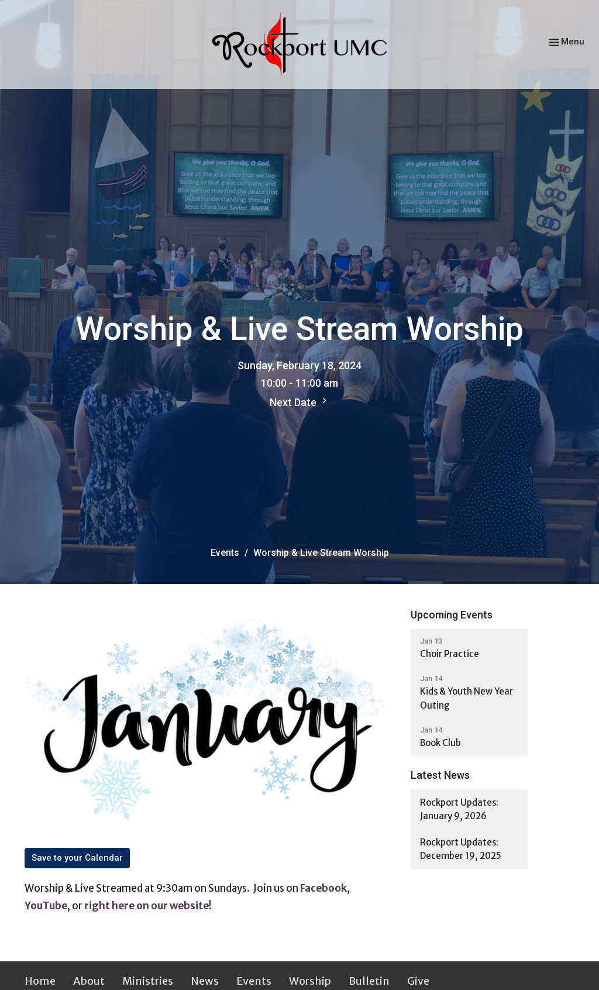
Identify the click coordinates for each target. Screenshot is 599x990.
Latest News (440, 775)
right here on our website (146, 905)
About (89, 981)
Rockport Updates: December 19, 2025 (460, 849)
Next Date (300, 401)
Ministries (147, 981)
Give (418, 981)
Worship (310, 981)
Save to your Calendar (77, 857)
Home (40, 981)
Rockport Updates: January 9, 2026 (459, 809)
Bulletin (369, 981)
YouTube (46, 905)
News (205, 981)
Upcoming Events (452, 615)
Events (225, 552)
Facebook (323, 888)
